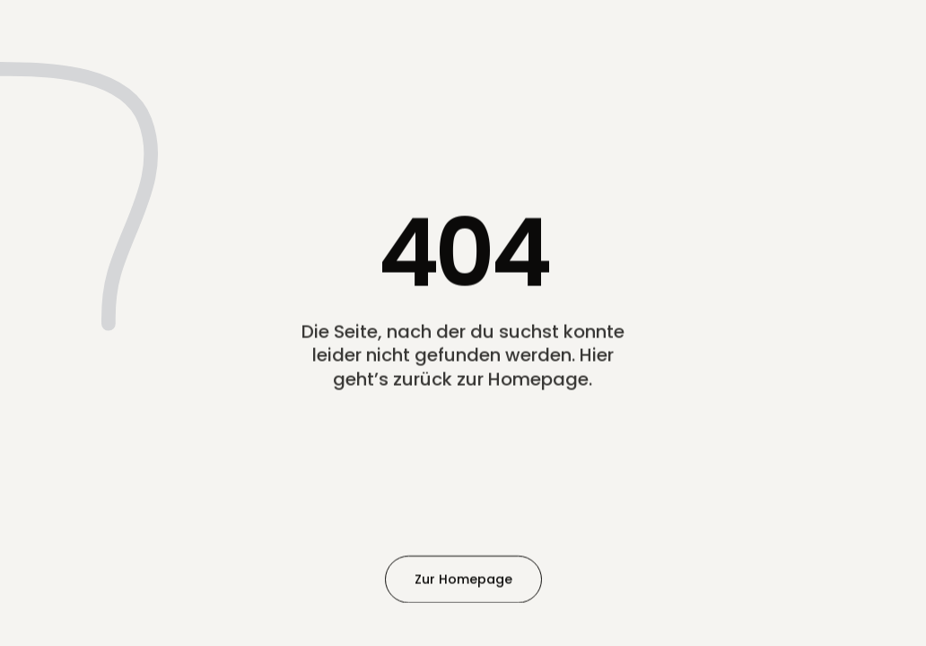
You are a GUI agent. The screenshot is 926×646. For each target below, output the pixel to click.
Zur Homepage (463, 579)
